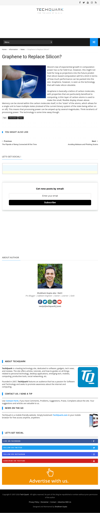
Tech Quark (24, 494)
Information (13, 49)
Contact (53, 502)
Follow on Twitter (50, 448)
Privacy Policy (34, 502)
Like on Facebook (50, 441)
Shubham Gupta (61, 507)
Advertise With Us (64, 502)
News (23, 49)
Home (4, 49)
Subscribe (50, 202)
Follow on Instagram (50, 454)
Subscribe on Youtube (50, 461)
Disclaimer (45, 502)
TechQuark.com (60, 415)
